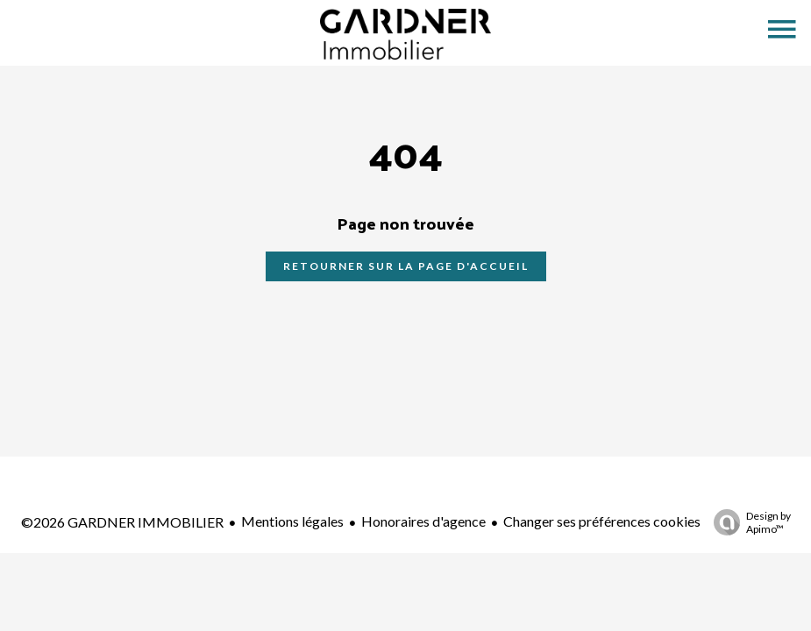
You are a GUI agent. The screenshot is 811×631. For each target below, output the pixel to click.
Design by (748, 522)
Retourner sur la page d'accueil (406, 266)
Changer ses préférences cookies (602, 521)
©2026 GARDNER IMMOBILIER (122, 522)
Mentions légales (292, 521)
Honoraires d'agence (423, 521)
